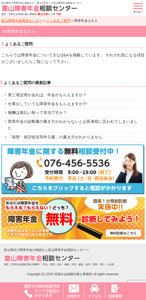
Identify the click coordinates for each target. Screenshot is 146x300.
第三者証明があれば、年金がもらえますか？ (47, 95)
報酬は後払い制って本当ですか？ (37, 112)
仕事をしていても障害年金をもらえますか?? (47, 103)
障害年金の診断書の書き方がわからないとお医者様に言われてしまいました (73, 124)
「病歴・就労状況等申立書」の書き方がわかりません (55, 137)
